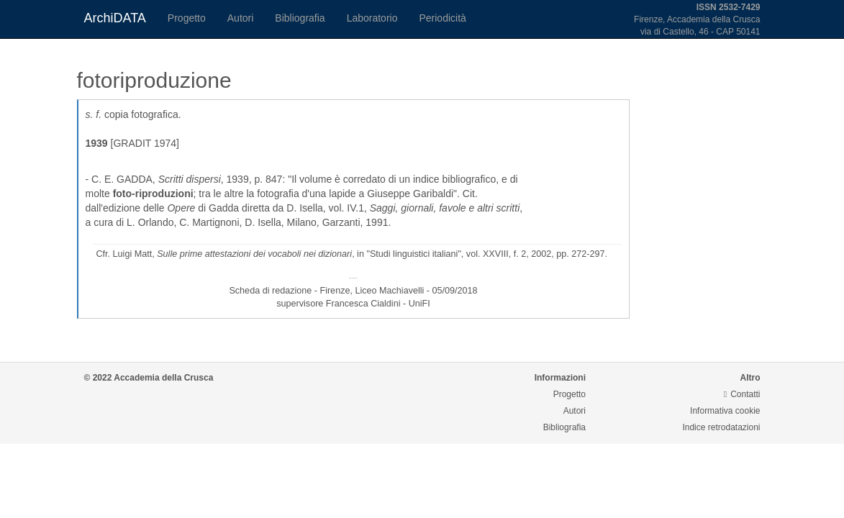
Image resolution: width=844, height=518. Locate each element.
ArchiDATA (115, 18)
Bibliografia (300, 18)
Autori (240, 18)
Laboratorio (372, 18)
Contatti (742, 394)
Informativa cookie (725, 411)
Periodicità (442, 18)
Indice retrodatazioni (721, 427)
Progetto (187, 18)
